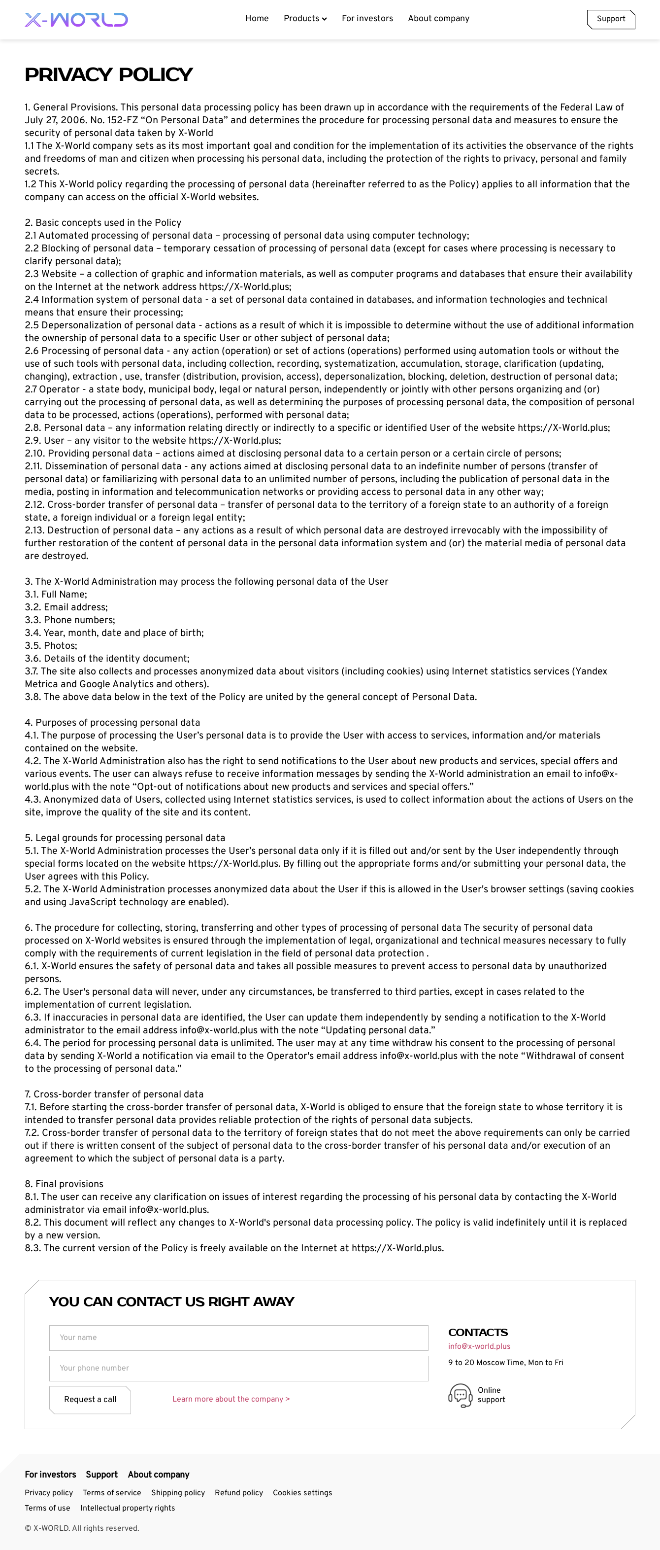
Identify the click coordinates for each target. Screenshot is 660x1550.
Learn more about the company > (231, 1400)
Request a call (90, 1400)
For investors (367, 19)
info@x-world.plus (479, 1347)
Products (305, 19)
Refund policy (239, 1493)
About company (439, 19)
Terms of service (112, 1493)
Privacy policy (49, 1493)
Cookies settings (302, 1493)
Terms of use (47, 1509)
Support (611, 19)
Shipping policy (178, 1493)
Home (257, 19)
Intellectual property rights (127, 1509)
